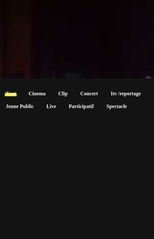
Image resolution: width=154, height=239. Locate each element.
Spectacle (116, 106)
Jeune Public (20, 106)
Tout (11, 93)
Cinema (36, 93)
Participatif (81, 106)
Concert (89, 93)
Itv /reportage (126, 93)
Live (51, 106)
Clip (63, 93)
